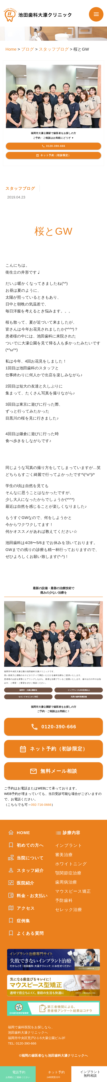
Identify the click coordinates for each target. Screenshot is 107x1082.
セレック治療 (68, 909)
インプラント (68, 845)
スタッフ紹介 (26, 870)
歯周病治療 (66, 882)
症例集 (19, 921)
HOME (19, 833)
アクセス (21, 908)
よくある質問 (26, 933)
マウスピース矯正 (73, 891)
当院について (26, 858)
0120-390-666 (53, 146)
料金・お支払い (28, 896)
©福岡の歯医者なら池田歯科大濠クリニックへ (53, 1055)
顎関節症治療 (68, 873)
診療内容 (71, 832)
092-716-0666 (41, 805)
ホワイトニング (71, 864)
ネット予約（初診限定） (53, 155)
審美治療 (64, 854)
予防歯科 (64, 900)
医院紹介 (21, 883)
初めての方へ (26, 845)
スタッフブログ (20, 188)
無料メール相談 (53, 771)
